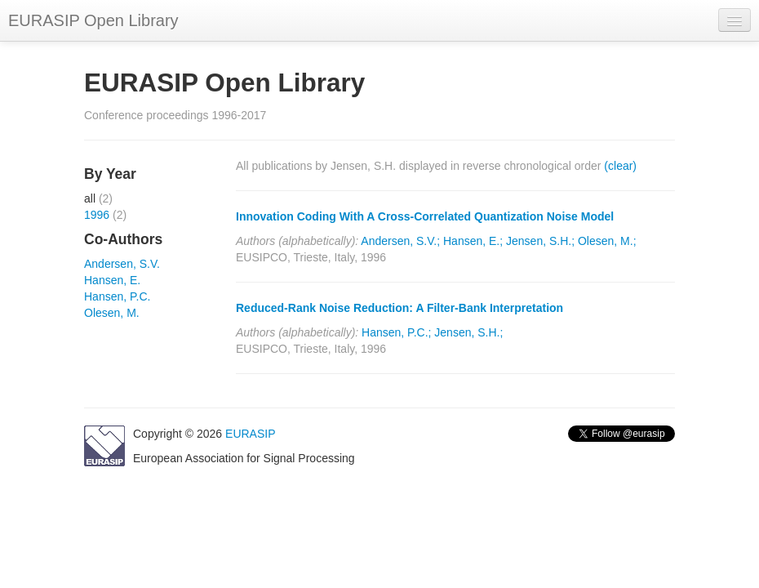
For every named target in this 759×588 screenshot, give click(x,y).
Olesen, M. (112, 312)
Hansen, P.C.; (396, 332)
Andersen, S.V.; (400, 240)
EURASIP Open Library (93, 20)
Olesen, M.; (607, 240)
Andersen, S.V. (122, 263)
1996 (96, 214)
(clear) (620, 165)
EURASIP (250, 433)
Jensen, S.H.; (540, 240)
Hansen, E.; (473, 240)
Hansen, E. (112, 280)
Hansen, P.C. (117, 296)
